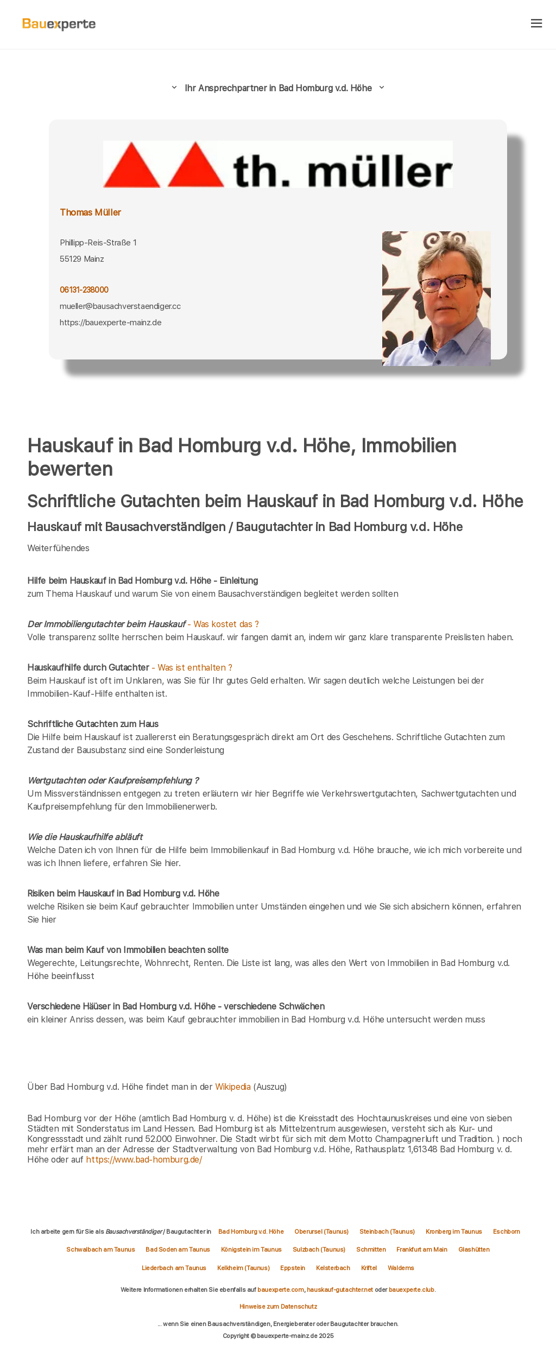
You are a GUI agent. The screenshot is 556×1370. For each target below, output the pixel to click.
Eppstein (292, 1268)
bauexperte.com (280, 1289)
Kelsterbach (333, 1268)
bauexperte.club (411, 1289)
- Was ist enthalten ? (129, 667)
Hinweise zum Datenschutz (278, 1306)
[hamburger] (537, 24)
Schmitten (371, 1249)
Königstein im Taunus (251, 1249)
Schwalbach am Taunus (100, 1249)
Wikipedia (234, 1087)
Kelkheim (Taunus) (243, 1268)
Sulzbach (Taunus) (319, 1249)
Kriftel (369, 1268)
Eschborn (506, 1231)
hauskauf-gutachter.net (340, 1289)
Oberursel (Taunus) (321, 1231)
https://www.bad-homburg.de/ (143, 1159)
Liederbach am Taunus (174, 1268)
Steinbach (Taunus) (387, 1231)
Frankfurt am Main (421, 1249)
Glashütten (474, 1249)
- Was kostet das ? (143, 624)
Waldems (401, 1268)
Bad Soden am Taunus (178, 1249)
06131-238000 (84, 290)
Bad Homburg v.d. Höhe (251, 1231)
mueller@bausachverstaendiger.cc (120, 306)
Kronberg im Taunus (454, 1231)
